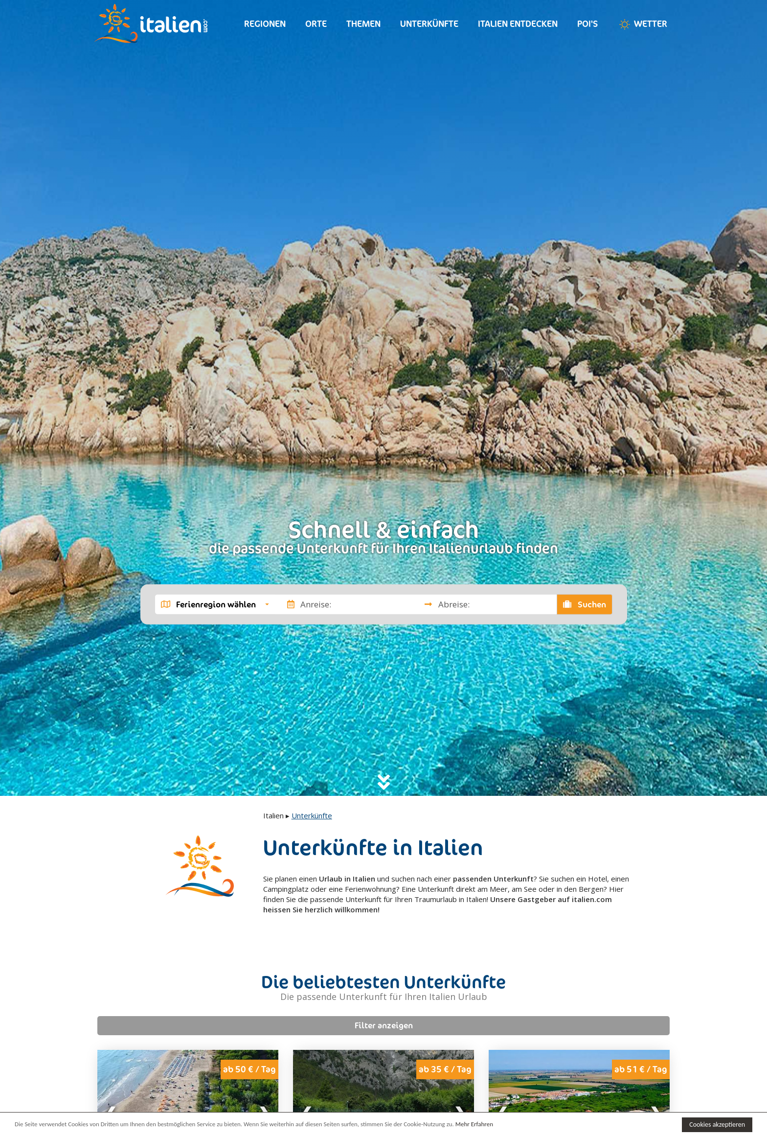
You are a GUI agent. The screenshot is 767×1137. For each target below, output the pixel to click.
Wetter (642, 24)
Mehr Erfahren (474, 1124)
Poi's (587, 23)
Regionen (265, 23)
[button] (215, 604)
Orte (316, 23)
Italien (273, 815)
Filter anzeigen (384, 1025)
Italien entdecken (518, 23)
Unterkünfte (429, 23)
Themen (363, 23)
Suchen (584, 604)
